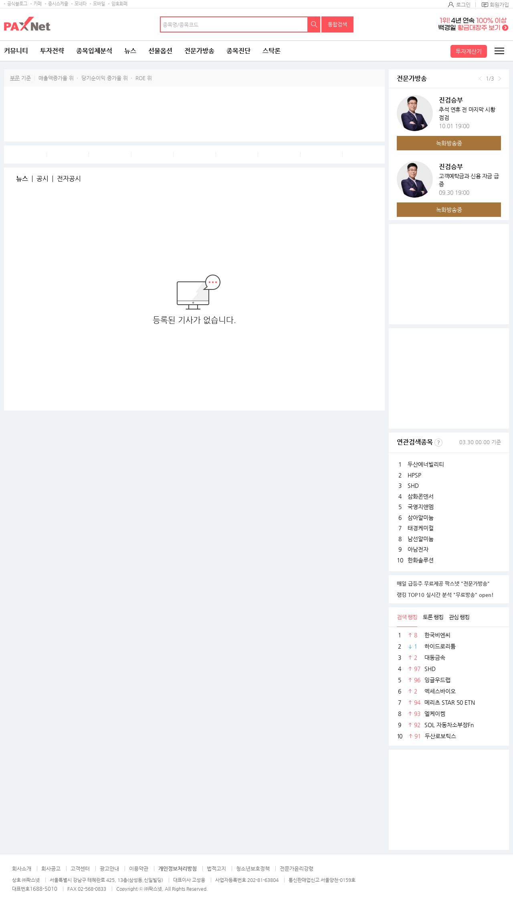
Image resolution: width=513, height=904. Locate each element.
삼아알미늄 (421, 517)
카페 (38, 4)
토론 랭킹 (433, 617)
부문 (15, 78)
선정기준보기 (438, 443)
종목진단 (238, 51)
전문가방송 (199, 51)
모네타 (81, 4)
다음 (499, 78)
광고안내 (109, 869)
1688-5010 (43, 889)
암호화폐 (119, 4)
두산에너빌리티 (426, 464)
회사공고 (51, 869)
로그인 (463, 4)
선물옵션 (160, 51)
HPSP (414, 475)
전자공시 (69, 179)
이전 (480, 78)
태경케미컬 (421, 528)
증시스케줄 (58, 4)
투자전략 (52, 51)
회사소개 (21, 869)
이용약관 (138, 869)
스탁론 (272, 51)
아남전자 (418, 549)
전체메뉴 (499, 51)
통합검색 (337, 24)
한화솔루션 (421, 560)
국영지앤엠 (421, 507)
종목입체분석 (94, 51)
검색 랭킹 (407, 617)
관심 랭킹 (459, 617)
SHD (413, 485)
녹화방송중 (449, 143)
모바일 (99, 4)
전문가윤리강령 (296, 869)
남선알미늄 (421, 539)
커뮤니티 (16, 51)
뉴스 (130, 51)
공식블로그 (17, 4)
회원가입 (499, 4)
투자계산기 (469, 51)
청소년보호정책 (253, 869)
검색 (314, 24)
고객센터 (80, 869)
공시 (42, 179)
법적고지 (216, 869)
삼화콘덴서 (421, 496)
